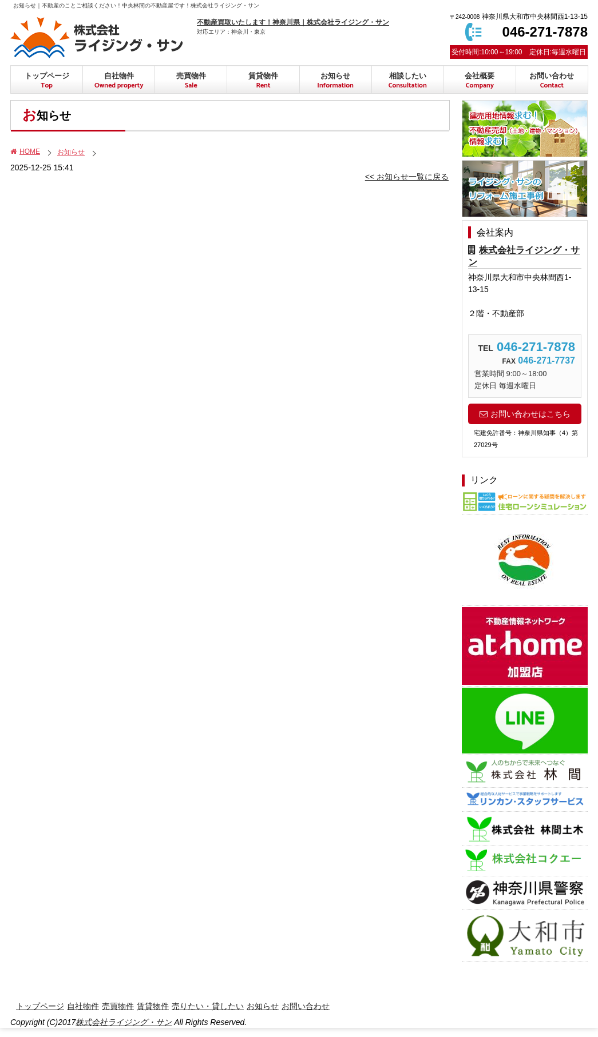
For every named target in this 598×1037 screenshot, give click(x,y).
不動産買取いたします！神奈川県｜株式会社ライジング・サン (293, 22)
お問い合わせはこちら (525, 413)
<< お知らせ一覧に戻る (407, 176)
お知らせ (71, 152)
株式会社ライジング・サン (124, 1022)
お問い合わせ (551, 81)
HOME (25, 151)
